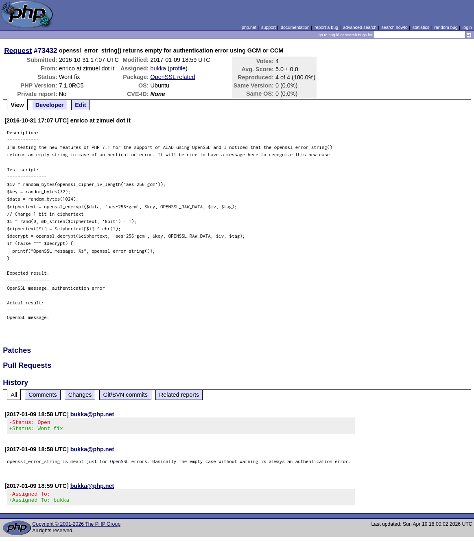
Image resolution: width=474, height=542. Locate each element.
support (268, 27)
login (467, 27)
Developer (49, 105)
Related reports (179, 394)
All (14, 394)
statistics (421, 27)
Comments (42, 394)
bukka (158, 68)
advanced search (359, 27)
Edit (80, 105)
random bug (446, 27)
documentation (295, 27)
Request (18, 50)
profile (178, 68)
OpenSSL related (173, 77)
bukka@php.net (92, 414)
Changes (80, 394)
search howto (394, 27)
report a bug (326, 27)
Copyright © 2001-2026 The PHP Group (76, 529)
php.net (249, 27)
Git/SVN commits (125, 394)
